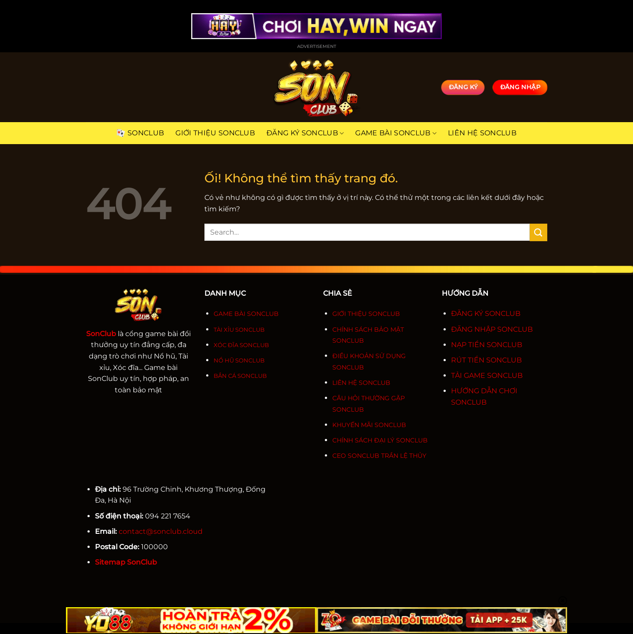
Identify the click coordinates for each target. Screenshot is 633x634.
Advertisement (316, 46)
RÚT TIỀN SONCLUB (486, 360)
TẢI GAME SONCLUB (487, 375)
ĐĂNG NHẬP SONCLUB (492, 329)
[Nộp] (538, 232)
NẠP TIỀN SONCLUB (486, 345)
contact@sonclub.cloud (161, 531)
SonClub (140, 133)
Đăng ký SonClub (305, 133)
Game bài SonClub (396, 133)
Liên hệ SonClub (482, 133)
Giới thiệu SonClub (215, 133)
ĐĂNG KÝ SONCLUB (485, 313)
